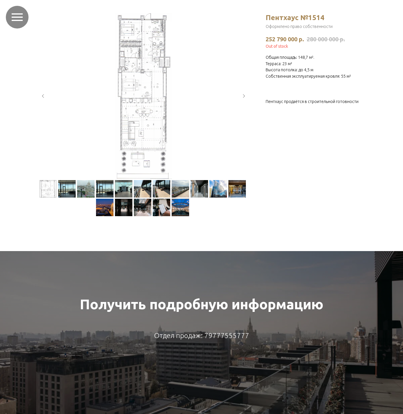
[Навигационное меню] (17, 17)
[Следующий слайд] (243, 96)
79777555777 (226, 336)
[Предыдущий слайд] (43, 96)
